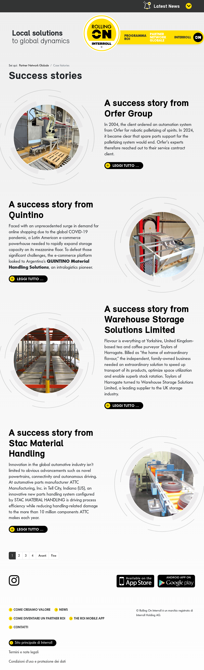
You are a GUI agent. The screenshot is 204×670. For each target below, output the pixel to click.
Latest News (167, 6)
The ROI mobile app (89, 618)
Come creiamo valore (32, 610)
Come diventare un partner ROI (39, 618)
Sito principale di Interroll (33, 642)
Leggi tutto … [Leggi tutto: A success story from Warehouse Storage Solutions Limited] (126, 405)
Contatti (21, 627)
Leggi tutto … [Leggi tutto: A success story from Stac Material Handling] (30, 529)
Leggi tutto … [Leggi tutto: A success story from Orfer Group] (126, 165)
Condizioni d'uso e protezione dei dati (37, 661)
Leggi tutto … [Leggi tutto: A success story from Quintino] (30, 279)
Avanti (42, 555)
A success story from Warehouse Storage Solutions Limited (146, 320)
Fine (53, 555)
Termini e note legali (24, 652)
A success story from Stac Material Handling (51, 444)
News (63, 610)
